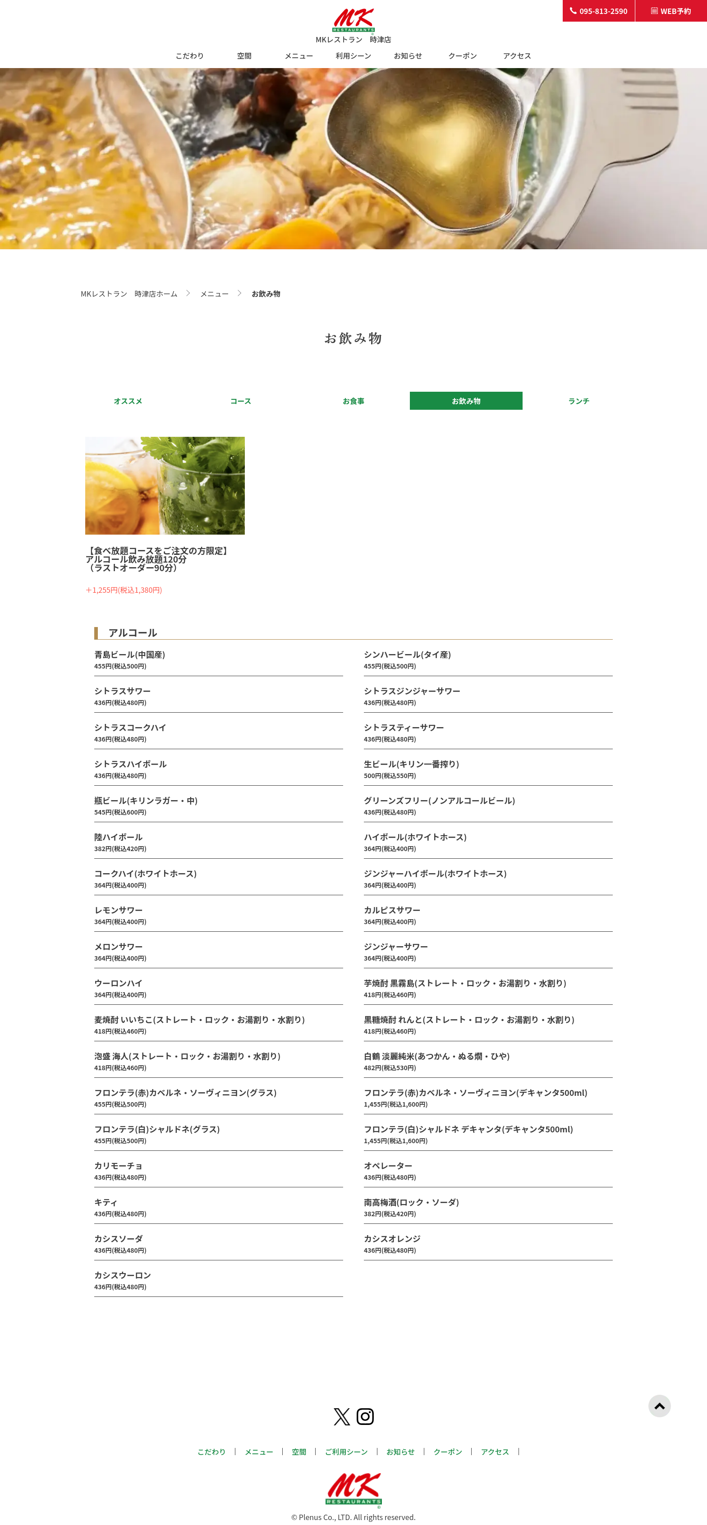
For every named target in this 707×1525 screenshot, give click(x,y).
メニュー (299, 55)
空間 (244, 55)
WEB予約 (671, 10)
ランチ (579, 400)
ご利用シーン (346, 1451)
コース (240, 400)
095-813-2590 (598, 10)
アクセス (517, 55)
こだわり (189, 55)
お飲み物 (466, 400)
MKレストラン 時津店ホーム (129, 293)
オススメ (128, 400)
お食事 (353, 400)
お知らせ (408, 55)
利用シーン (353, 55)
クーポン (462, 55)
